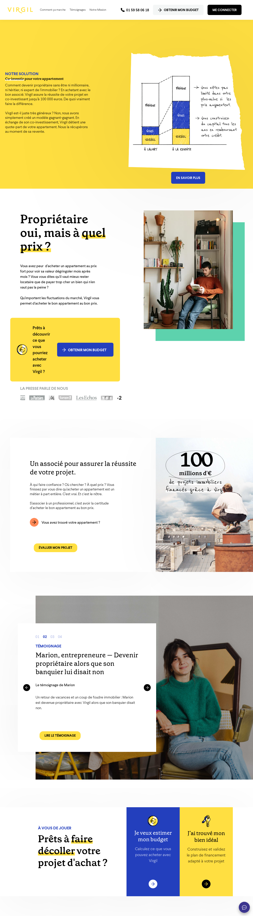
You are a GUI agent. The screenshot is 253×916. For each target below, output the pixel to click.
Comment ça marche (53, 10)
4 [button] (61, 636)
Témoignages (78, 10)
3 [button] (53, 636)
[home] (20, 10)
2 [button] (46, 636)
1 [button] (38, 636)
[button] (27, 688)
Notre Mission (98, 10)
